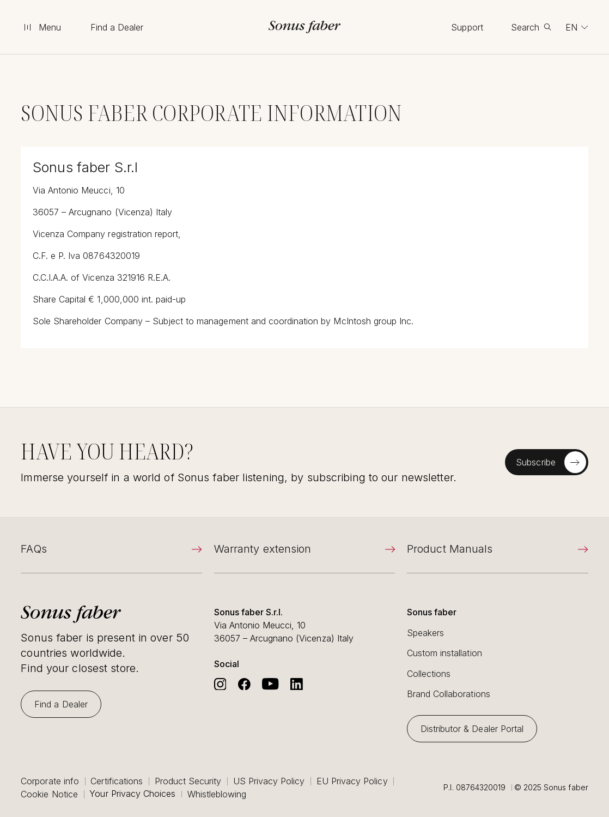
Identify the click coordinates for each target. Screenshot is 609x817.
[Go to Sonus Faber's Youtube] (270, 684)
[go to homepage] (304, 27)
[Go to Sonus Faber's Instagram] (220, 684)
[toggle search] (531, 27)
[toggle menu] (41, 27)
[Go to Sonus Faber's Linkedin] (296, 684)
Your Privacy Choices (132, 794)
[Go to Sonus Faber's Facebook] (244, 684)
